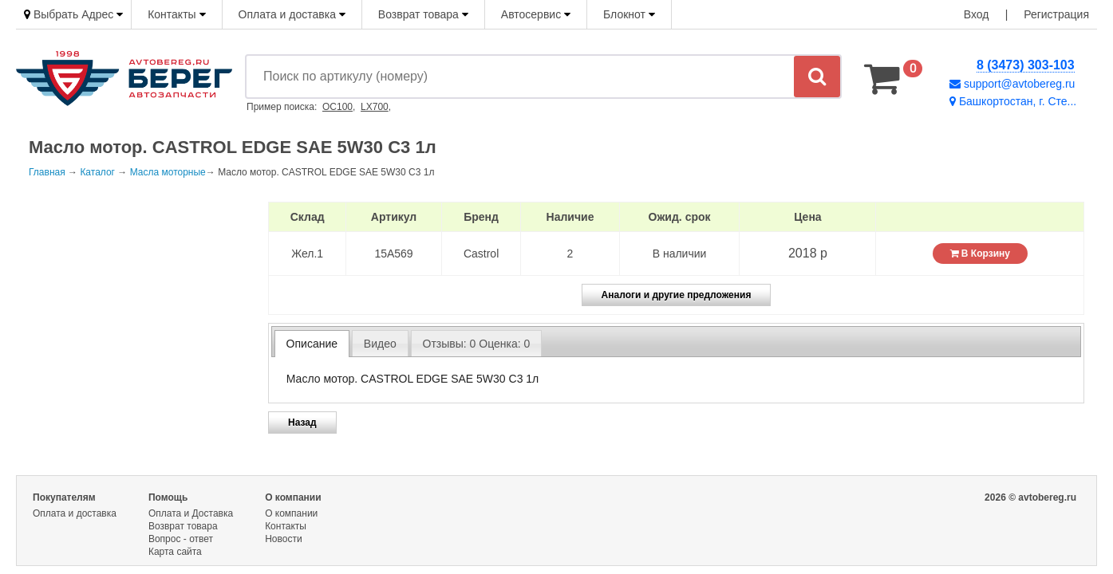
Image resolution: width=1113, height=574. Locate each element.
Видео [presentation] (380, 343)
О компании (293, 497)
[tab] (311, 343)
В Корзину (980, 253)
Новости (283, 539)
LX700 (375, 106)
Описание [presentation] (311, 343)
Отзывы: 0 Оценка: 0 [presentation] (477, 343)
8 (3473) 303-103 (1026, 65)
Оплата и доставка (292, 14)
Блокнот (629, 14)
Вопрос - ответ (180, 539)
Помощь (167, 497)
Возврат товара (423, 14)
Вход (976, 14)
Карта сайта (175, 551)
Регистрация (1056, 14)
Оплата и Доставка (190, 513)
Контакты (176, 14)
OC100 (337, 106)
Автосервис (535, 14)
